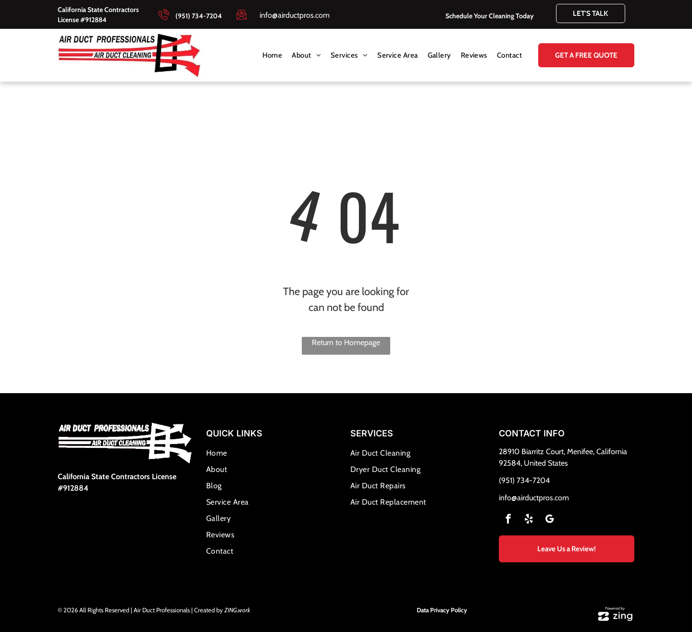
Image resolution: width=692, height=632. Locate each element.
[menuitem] (272, 55)
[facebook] (508, 520)
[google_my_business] (549, 520)
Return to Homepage (346, 342)
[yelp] (528, 520)
